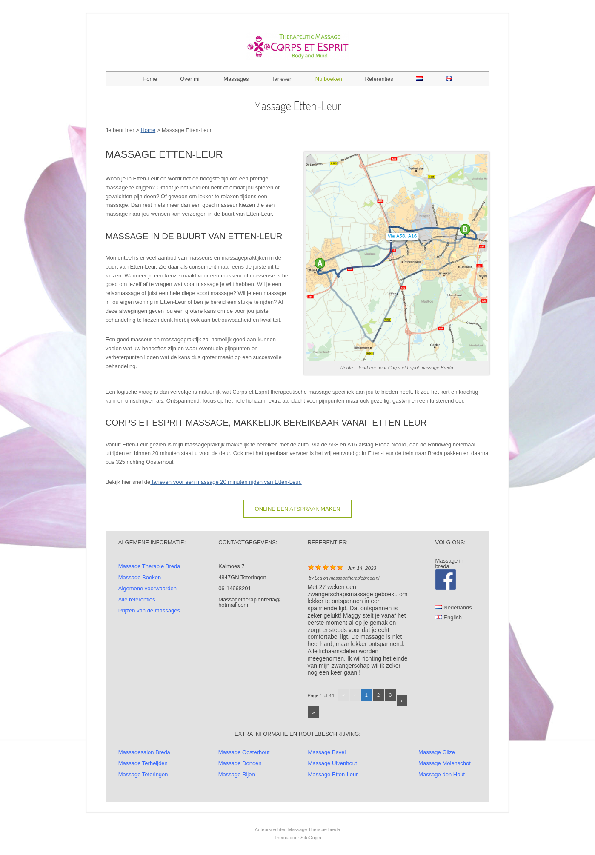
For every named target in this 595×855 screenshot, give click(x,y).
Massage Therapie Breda (149, 566)
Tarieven (282, 79)
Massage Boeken (139, 577)
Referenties (379, 79)
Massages (236, 79)
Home (150, 79)
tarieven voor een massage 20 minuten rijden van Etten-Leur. (226, 482)
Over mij (190, 79)
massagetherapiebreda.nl (354, 578)
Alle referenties (136, 599)
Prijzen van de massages (149, 610)
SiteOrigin (310, 837)
